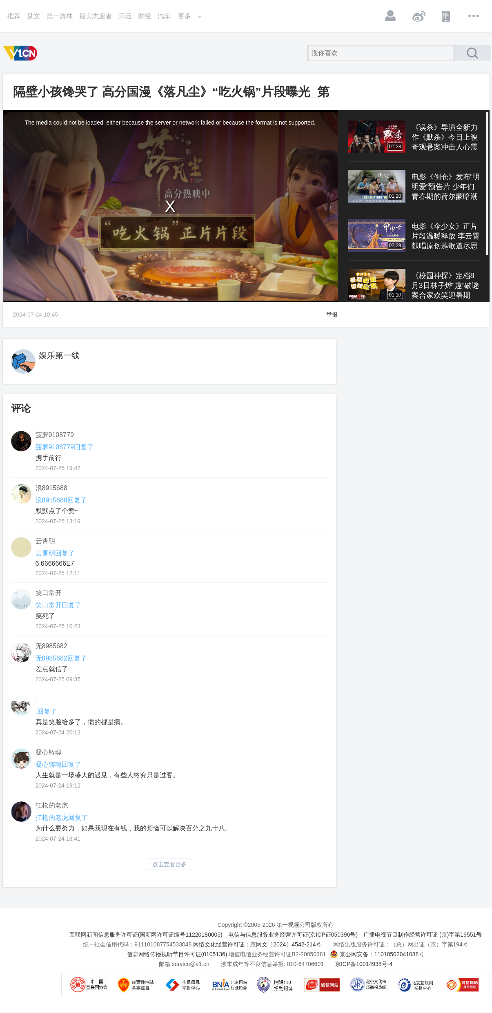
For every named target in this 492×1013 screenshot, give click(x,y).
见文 (33, 16)
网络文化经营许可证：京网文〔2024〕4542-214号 (257, 944)
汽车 (164, 16)
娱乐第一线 (59, 355)
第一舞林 (60, 16)
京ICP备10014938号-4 (363, 964)
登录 (391, 16)
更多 (474, 16)
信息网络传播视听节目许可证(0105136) (177, 954)
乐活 (124, 16)
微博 (418, 16)
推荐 (13, 16)
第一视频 (21, 53)
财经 (144, 16)
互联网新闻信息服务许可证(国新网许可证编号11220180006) (146, 934)
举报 (332, 314)
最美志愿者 (95, 16)
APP (446, 16)
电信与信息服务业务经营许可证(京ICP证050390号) (293, 934)
